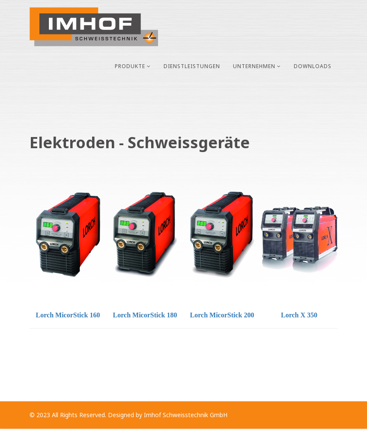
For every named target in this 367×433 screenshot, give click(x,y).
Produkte (130, 66)
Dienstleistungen (192, 66)
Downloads (312, 66)
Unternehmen (254, 66)
